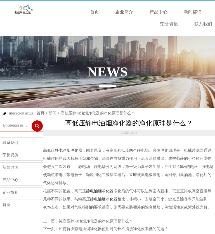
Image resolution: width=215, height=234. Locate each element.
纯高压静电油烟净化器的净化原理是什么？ (96, 221)
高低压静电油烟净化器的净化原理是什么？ (98, 113)
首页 (40, 113)
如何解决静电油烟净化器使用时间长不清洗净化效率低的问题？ (113, 229)
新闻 (52, 113)
